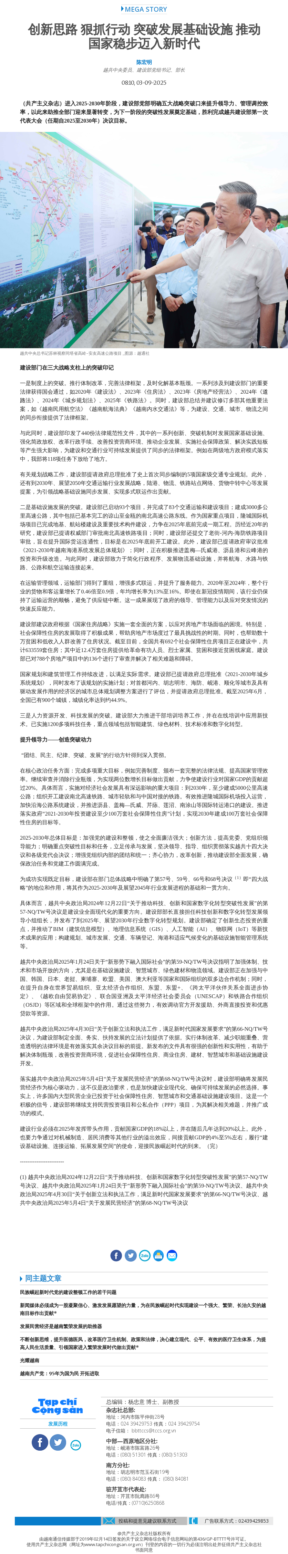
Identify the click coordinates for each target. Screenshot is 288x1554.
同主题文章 (43, 1278)
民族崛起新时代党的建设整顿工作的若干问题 (68, 1292)
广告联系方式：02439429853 (237, 1520)
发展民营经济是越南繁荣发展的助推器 (61, 1326)
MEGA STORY (144, 9)
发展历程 (58, 1423)
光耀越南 (29, 1360)
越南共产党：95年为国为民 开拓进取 (59, 1373)
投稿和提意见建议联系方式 (147, 1520)
